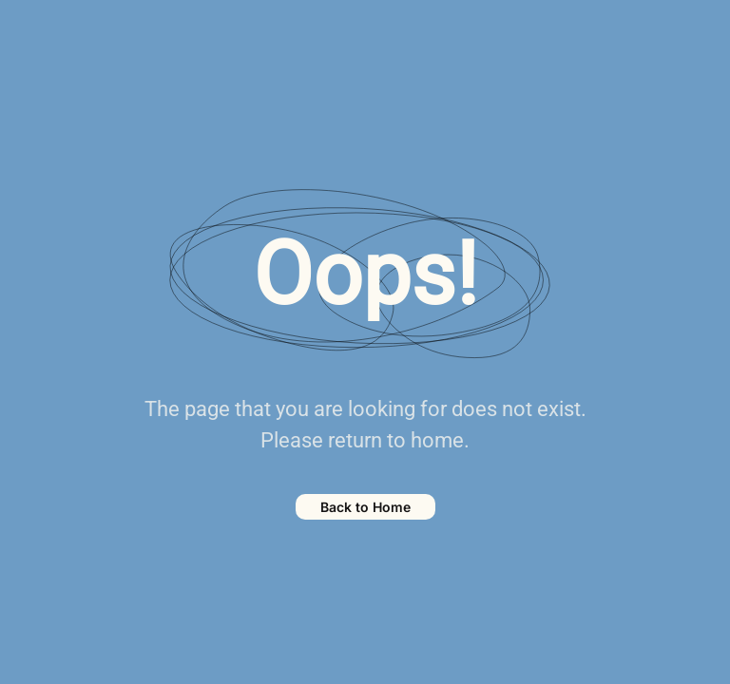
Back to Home (365, 507)
